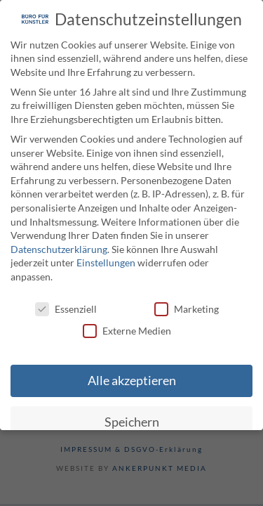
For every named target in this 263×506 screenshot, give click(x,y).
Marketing (186, 307)
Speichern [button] (131, 421)
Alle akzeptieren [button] (132, 379)
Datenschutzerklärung (59, 248)
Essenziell (66, 307)
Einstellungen (105, 262)
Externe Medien (127, 330)
